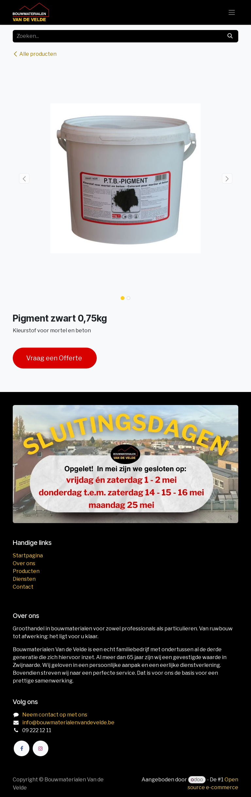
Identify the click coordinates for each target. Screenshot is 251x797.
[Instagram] (40, 748)
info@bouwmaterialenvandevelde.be (68, 722)
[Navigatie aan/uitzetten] (231, 12)
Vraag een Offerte (54, 358)
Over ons (24, 563)
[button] (24, 178)
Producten (26, 571)
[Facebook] (21, 748)
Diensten (24, 579)
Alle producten (35, 54)
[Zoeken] (230, 36)
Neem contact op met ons (54, 715)
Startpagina (28, 555)
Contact (23, 587)
